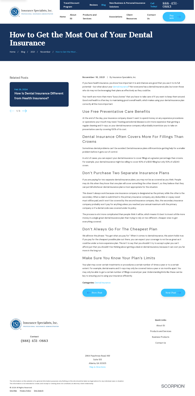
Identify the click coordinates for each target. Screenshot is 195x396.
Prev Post (94, 292)
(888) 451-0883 (34, 341)
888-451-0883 (171, 5)
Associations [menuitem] (115, 16)
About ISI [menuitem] (73, 16)
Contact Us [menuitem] (151, 16)
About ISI (160, 325)
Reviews (94, 4)
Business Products (160, 337)
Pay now (175, 16)
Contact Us (160, 342)
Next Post (173, 292)
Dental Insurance (103, 282)
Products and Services (160, 331)
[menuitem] (13, 390)
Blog (103, 4)
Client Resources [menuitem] (131, 16)
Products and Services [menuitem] (90, 16)
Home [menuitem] (63, 16)
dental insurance (120, 86)
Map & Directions (97, 367)
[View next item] (24, 111)
